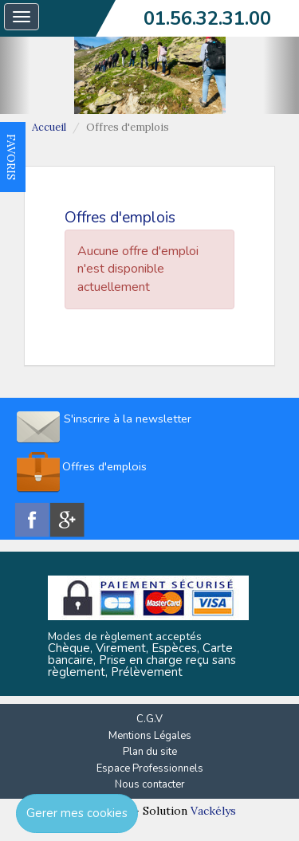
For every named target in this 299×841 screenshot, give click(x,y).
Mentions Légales (149, 736)
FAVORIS (11, 157)
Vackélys (213, 811)
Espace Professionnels (149, 768)
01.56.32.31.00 (207, 18)
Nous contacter (150, 784)
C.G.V (149, 719)
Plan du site (150, 752)
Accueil (49, 127)
